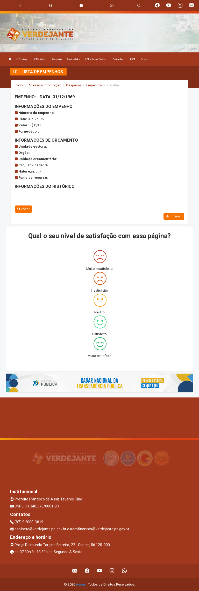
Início (19, 85)
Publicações (119, 59)
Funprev (144, 59)
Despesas (74, 85)
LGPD (132, 59)
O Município (40, 59)
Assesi (81, 584)
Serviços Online (73, 59)
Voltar (23, 209)
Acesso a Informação (45, 85)
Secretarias (57, 59)
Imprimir (174, 216)
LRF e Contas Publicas (96, 59)
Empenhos (94, 85)
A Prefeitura (23, 59)
